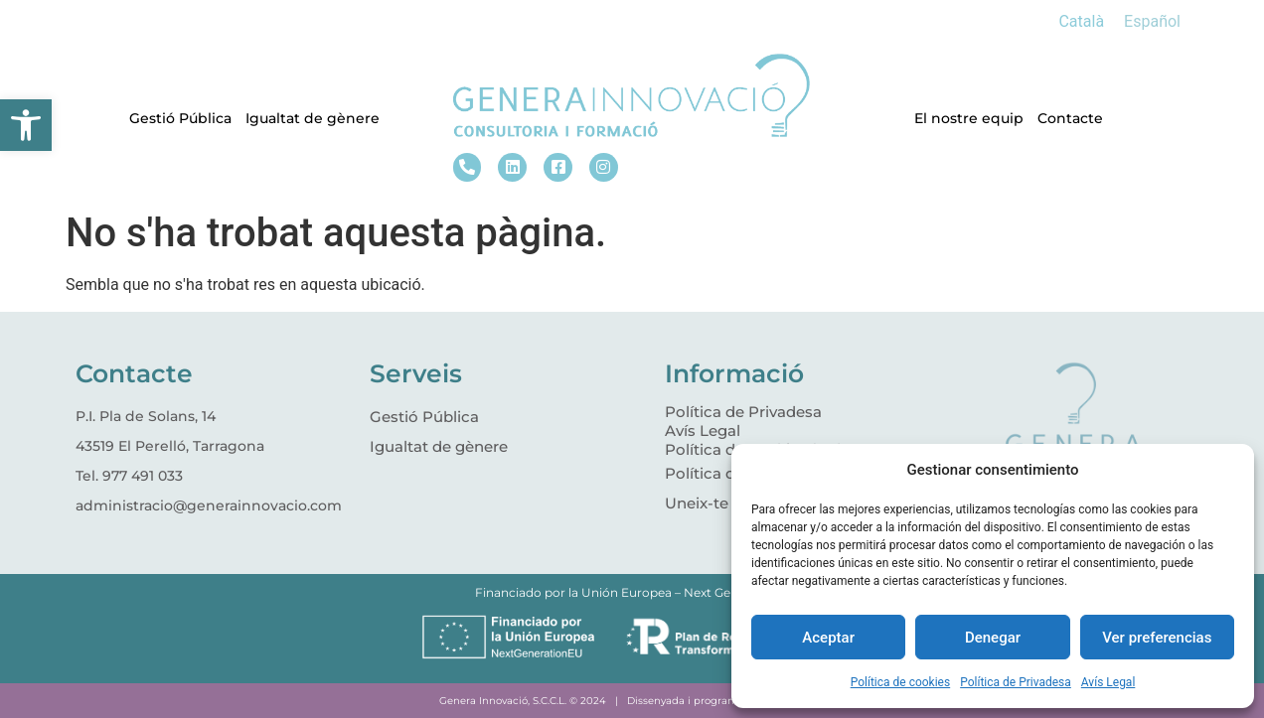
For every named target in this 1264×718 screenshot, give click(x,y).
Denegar (993, 637)
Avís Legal (1108, 682)
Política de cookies (901, 682)
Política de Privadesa (1015, 682)
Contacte (1070, 118)
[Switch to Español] (1152, 22)
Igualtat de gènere (312, 118)
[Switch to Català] (1081, 22)
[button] (26, 125)
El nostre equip (969, 118)
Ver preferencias (1156, 637)
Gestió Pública (180, 118)
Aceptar (828, 637)
